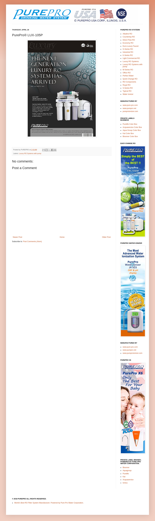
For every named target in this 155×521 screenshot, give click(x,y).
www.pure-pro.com (130, 105)
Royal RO (126, 85)
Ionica (125, 483)
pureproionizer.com (130, 111)
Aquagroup (127, 470)
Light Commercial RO (131, 58)
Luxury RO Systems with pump (30, 153)
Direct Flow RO (129, 40)
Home (62, 237)
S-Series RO (128, 88)
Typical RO (127, 91)
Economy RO (128, 43)
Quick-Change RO (130, 79)
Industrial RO (128, 52)
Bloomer (126, 467)
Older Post (106, 237)
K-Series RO (128, 55)
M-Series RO (128, 70)
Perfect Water (128, 76)
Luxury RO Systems (131, 61)
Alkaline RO (127, 34)
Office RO (126, 73)
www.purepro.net (129, 108)
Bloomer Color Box (130, 136)
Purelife (126, 474)
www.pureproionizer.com (132, 353)
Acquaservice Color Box (132, 127)
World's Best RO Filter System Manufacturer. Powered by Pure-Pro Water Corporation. (49, 503)
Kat (124, 477)
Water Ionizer (128, 94)
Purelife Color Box (130, 124)
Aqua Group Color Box (132, 130)
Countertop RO (129, 37)
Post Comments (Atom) (32, 241)
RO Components (129, 82)
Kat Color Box (128, 133)
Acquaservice (128, 480)
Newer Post (17, 237)
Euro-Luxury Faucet (130, 46)
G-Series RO (128, 49)
